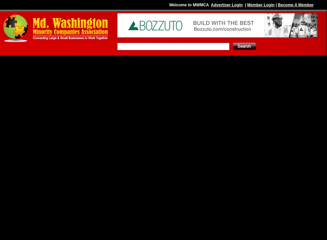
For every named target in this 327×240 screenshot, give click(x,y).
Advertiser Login (227, 5)
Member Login (261, 5)
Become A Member (296, 5)
